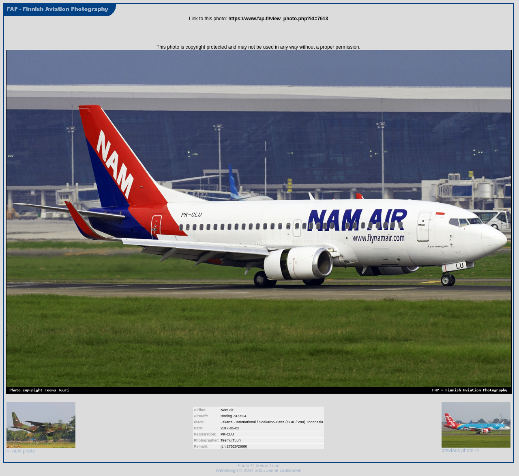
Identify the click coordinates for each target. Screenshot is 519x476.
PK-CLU (227, 434)
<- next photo (40, 449)
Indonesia (315, 422)
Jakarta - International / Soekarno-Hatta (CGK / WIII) (263, 422)
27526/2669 (236, 446)
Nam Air (227, 410)
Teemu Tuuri (231, 440)
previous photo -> (476, 448)
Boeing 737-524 (234, 416)
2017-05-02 (230, 428)
